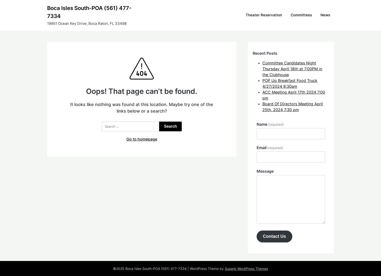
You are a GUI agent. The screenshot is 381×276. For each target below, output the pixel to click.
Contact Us (274, 236)
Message (265, 171)
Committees (301, 15)
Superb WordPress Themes (246, 269)
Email (270, 147)
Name (270, 124)
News (325, 15)
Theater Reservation (264, 15)
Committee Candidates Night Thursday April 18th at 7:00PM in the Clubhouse (292, 69)
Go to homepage (141, 139)
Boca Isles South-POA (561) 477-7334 (89, 12)
